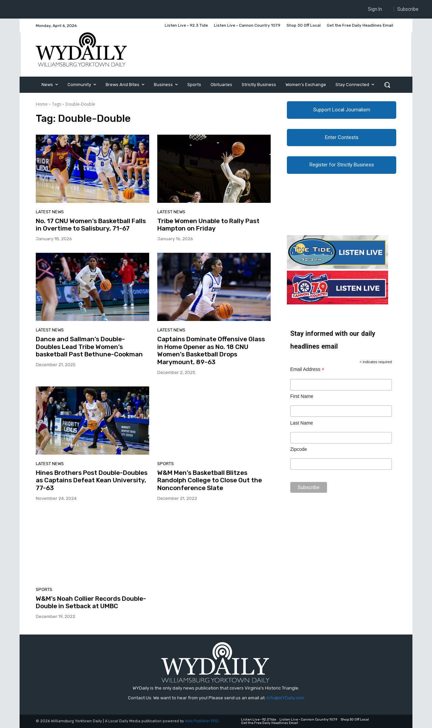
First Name (301, 399)
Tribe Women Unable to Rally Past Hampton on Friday (208, 225)
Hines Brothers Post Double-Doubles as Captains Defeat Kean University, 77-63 (91, 480)
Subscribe (407, 9)
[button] (387, 85)
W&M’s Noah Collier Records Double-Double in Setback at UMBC (91, 602)
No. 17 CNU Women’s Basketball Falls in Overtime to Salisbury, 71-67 (91, 225)
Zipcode (298, 452)
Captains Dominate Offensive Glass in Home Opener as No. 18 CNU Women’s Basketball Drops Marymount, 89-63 (211, 350)
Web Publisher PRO (202, 721)
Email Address (307, 373)
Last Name (301, 426)
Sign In (375, 9)
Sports (165, 463)
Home (42, 104)
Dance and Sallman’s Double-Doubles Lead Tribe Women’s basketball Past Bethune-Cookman (89, 346)
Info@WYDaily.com (285, 697)
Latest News (50, 212)
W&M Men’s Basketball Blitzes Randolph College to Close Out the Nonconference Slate (209, 480)
